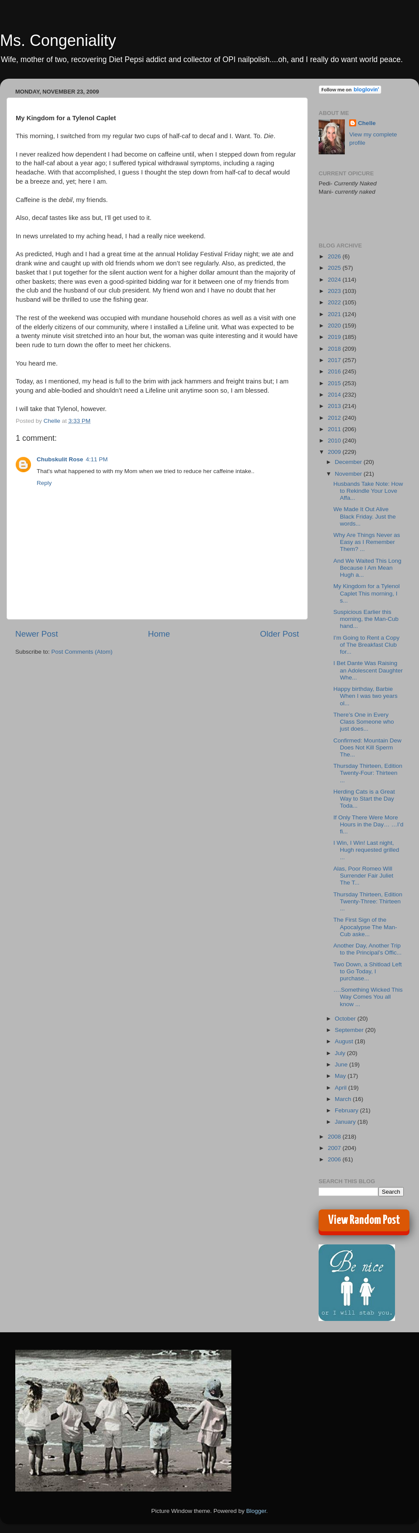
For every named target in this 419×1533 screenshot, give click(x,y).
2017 (335, 360)
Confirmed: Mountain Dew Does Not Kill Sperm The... (367, 747)
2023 (335, 291)
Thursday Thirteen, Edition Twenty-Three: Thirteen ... (367, 901)
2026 (335, 256)
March (344, 1099)
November (349, 473)
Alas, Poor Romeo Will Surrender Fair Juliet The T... (363, 875)
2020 (335, 325)
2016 (335, 371)
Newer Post (36, 633)
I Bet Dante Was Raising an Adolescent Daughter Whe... (368, 670)
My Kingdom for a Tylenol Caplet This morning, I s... (366, 593)
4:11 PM (97, 459)
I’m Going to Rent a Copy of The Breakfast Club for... (366, 644)
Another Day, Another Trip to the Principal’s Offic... (367, 949)
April (341, 1087)
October (346, 1018)
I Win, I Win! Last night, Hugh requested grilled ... (366, 850)
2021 (335, 314)
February (347, 1110)
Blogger (256, 1511)
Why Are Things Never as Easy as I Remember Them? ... (366, 542)
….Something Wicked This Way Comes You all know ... (368, 996)
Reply (44, 483)
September (350, 1030)
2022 (335, 302)
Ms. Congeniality (58, 40)
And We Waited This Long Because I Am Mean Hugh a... (367, 567)
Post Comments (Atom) (82, 651)
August (345, 1041)
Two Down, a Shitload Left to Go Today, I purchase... (367, 971)
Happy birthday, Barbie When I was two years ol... (365, 696)
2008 (335, 1136)
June (342, 1064)
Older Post (279, 633)
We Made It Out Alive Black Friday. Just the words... (364, 516)
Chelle (367, 123)
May (341, 1076)
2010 (335, 440)
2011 (335, 429)
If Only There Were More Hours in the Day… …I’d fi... (368, 824)
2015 (335, 383)
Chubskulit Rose (60, 459)
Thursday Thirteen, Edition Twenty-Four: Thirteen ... (367, 773)
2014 (335, 394)
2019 (335, 337)
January (346, 1121)
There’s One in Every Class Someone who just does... (363, 721)
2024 (335, 279)
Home (159, 633)
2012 (335, 418)
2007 (335, 1148)
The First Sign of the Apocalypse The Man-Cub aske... (365, 926)
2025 (335, 268)
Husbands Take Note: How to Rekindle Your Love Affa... (368, 491)
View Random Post (364, 1220)
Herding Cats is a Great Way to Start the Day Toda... (364, 798)
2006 (335, 1159)
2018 (335, 348)
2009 (335, 452)
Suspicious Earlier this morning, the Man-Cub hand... (365, 619)
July (341, 1053)
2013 (335, 406)
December (349, 462)
